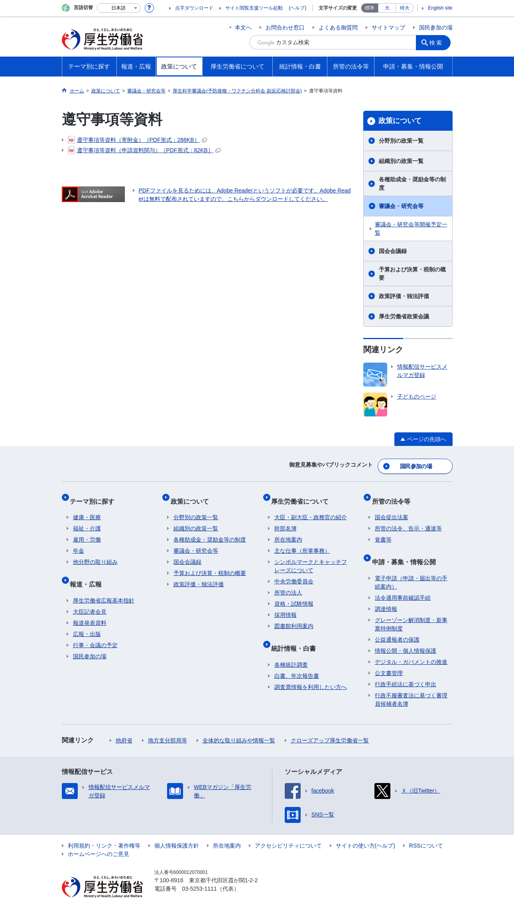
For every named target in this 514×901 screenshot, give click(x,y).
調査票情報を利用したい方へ (310, 671)
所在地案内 (288, 531)
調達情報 (386, 593)
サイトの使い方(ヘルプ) (365, 830)
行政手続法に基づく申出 (405, 668)
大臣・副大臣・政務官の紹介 (310, 508)
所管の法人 (288, 584)
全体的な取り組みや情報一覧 (239, 725)
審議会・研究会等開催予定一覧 (411, 228)
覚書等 (383, 531)
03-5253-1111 (199, 873)
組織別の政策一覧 (401, 161)
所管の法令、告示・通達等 (408, 519)
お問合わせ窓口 (285, 27)
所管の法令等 (394, 495)
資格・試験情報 (293, 595)
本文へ (243, 27)
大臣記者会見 (89, 596)
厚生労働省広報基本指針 (103, 585)
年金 (78, 542)
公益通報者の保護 (397, 624)
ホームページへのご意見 (98, 838)
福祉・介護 (87, 519)
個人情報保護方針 (176, 830)
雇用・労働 (87, 531)
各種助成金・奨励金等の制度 (412, 183)
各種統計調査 (291, 649)
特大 (405, 8)
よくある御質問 (338, 27)
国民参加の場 (436, 27)
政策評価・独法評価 (404, 296)
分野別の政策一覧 (401, 140)
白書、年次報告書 (296, 660)
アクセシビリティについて (288, 830)
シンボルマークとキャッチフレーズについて (310, 557)
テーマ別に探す (95, 495)
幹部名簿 (285, 519)
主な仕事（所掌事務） (302, 542)
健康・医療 (87, 508)
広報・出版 (87, 618)
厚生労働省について (303, 495)
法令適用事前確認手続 (403, 582)
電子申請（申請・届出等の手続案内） (411, 566)
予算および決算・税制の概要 (412, 273)
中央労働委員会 (293, 572)
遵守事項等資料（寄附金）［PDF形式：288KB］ (137, 140)
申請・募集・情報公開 (407, 549)
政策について (399, 121)
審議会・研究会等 (401, 206)
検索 (438, 42)
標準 (369, 8)
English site (440, 8)
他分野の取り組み (95, 553)
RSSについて (426, 830)
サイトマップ (388, 27)
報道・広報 (89, 571)
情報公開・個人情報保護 (405, 635)
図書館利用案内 (293, 617)
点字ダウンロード (194, 8)
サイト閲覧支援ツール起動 (254, 8)
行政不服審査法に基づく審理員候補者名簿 (411, 684)
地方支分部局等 (167, 725)
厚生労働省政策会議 (404, 316)
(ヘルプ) (297, 8)
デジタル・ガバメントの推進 (411, 646)
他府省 (124, 725)
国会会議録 (393, 251)
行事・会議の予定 (95, 629)
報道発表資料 (89, 607)
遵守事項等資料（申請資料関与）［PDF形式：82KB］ (144, 150)
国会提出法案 (391, 508)
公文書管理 (389, 657)
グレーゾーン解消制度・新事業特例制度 (411, 608)
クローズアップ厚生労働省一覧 (330, 725)
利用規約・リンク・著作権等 (104, 830)
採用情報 (285, 606)
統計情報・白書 (296, 635)
